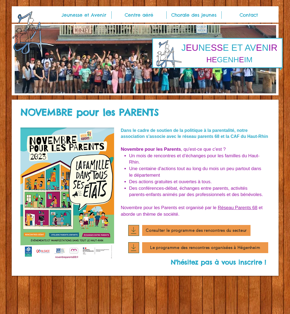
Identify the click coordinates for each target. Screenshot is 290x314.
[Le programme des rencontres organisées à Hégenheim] (205, 247)
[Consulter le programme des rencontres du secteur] (196, 230)
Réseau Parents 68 (238, 207)
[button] (83, 15)
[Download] (133, 230)
